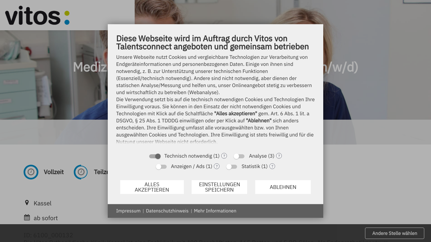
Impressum (128, 211)
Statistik (250, 166)
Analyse (258, 156)
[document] (215, 91)
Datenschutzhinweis (167, 211)
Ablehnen (283, 187)
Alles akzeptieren (152, 187)
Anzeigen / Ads (188, 166)
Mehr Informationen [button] (215, 211)
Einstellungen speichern (219, 187)
